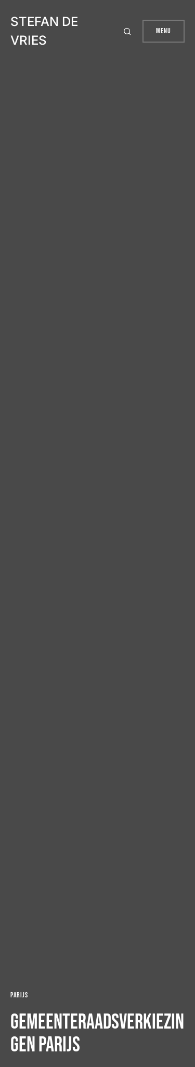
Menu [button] (163, 30)
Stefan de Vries (44, 31)
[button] (128, 31)
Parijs (19, 995)
